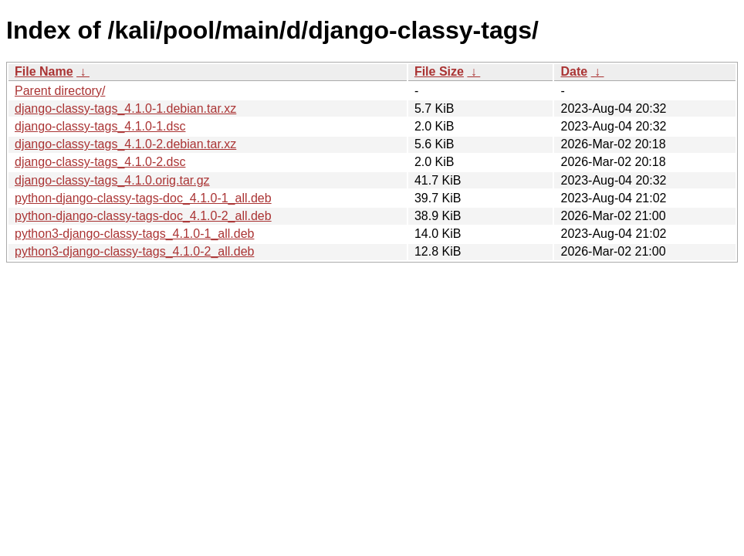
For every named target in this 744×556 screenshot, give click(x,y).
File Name (44, 71)
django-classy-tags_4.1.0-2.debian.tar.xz (125, 144)
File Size (439, 71)
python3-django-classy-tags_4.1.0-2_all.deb (134, 251)
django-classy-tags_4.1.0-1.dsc (100, 126)
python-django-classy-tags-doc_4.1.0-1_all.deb (143, 198)
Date (573, 71)
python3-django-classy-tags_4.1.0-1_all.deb (134, 233)
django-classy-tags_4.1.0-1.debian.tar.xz (125, 108)
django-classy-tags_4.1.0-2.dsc (100, 161)
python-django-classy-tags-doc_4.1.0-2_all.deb (143, 215)
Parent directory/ (60, 90)
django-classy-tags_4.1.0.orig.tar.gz (112, 180)
